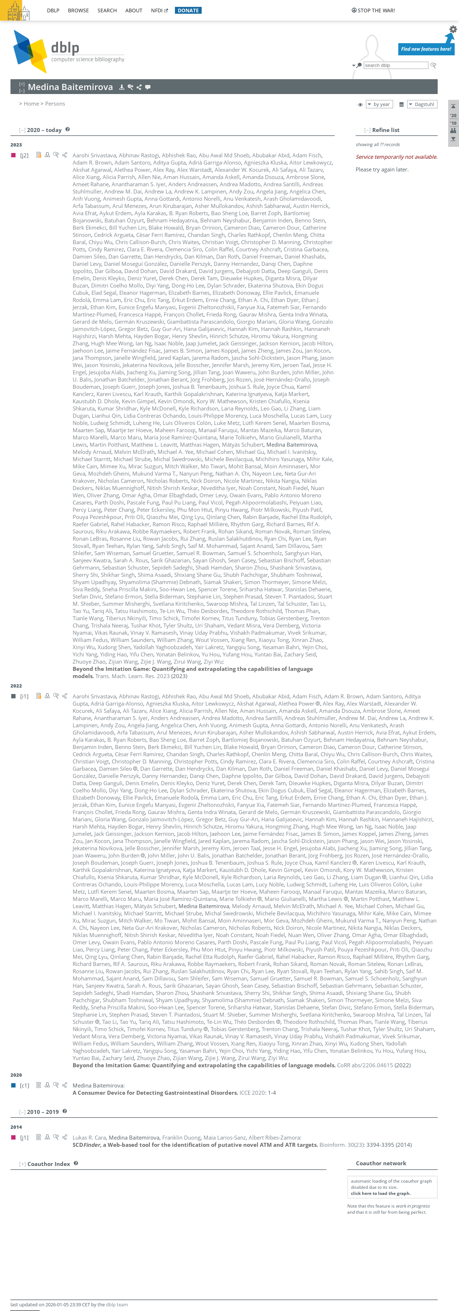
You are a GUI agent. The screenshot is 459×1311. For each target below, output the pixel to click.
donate (188, 10)
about (133, 10)
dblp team (117, 1304)
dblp (53, 10)
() (341, 1144)
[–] (367, 129)
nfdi (157, 10)
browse (78, 10)
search (107, 10)
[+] (22, 1163)
